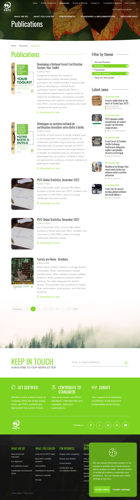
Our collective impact (19, 466)
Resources (64, 3)
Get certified (40, 466)
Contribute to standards (45, 471)
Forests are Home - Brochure (52, 259)
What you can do (44, 16)
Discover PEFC (129, 16)
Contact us (95, 3)
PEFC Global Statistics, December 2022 (58, 219)
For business (67, 16)
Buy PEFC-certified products (43, 460)
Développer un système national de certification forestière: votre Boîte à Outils (60, 125)
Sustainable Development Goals (21, 472)
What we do (21, 16)
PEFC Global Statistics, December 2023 (58, 179)
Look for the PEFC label (45, 454)
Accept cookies (102, 489)
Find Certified (130, 3)
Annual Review (102, 62)
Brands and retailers (67, 459)
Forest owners (65, 463)
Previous (17, 309)
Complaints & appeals (112, 3)
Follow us (79, 425)
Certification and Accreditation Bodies (67, 469)
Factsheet (99, 69)
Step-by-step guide (104, 77)
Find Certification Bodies (122, 9)
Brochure (99, 65)
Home (13, 46)
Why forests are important (17, 455)
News (35, 3)
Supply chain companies (69, 454)
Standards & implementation (98, 16)
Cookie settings (121, 489)
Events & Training (80, 3)
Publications (35, 46)
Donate (38, 480)
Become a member (43, 475)
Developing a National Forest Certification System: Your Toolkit (59, 66)
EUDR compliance (48, 3)
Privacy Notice (28, 493)
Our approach (16, 461)
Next (75, 309)
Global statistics (102, 73)
